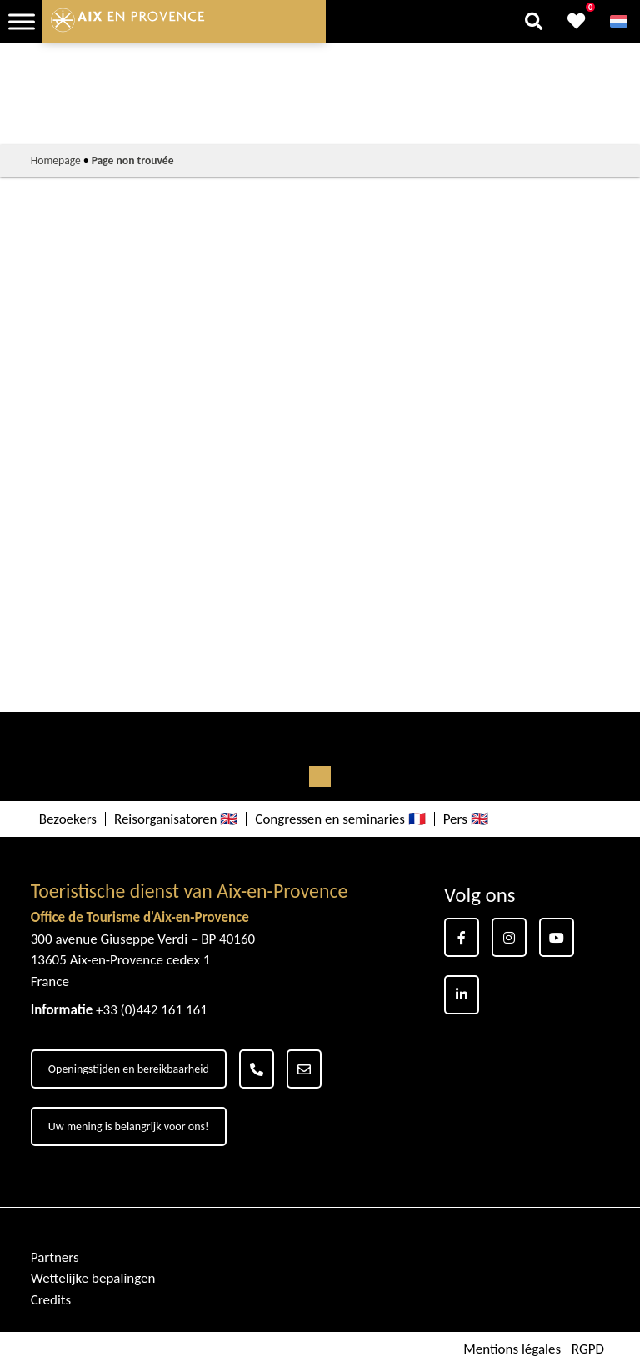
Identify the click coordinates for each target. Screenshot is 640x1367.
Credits (51, 1300)
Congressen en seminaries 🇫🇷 (340, 819)
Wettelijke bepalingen (93, 1278)
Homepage (56, 160)
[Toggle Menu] (21, 21)
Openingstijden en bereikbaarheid (128, 1069)
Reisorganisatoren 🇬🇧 (176, 819)
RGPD (588, 1349)
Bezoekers (68, 819)
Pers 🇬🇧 (465, 819)
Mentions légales (512, 1349)
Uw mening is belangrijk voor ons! (128, 1126)
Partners (55, 1257)
